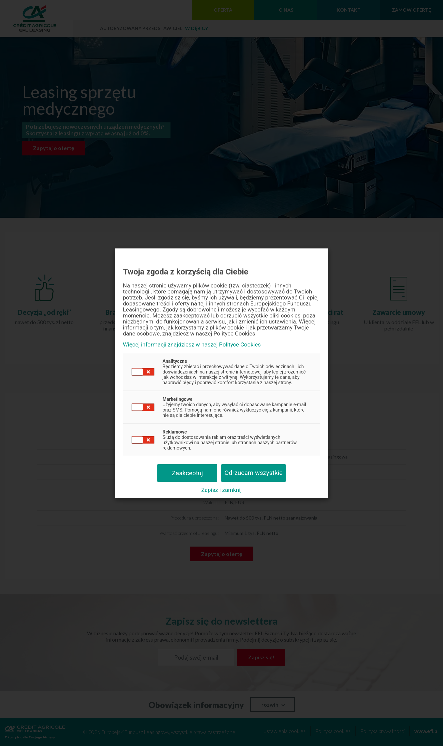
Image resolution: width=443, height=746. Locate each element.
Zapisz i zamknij (221, 490)
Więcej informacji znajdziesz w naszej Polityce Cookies (192, 344)
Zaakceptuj (187, 473)
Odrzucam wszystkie (253, 473)
